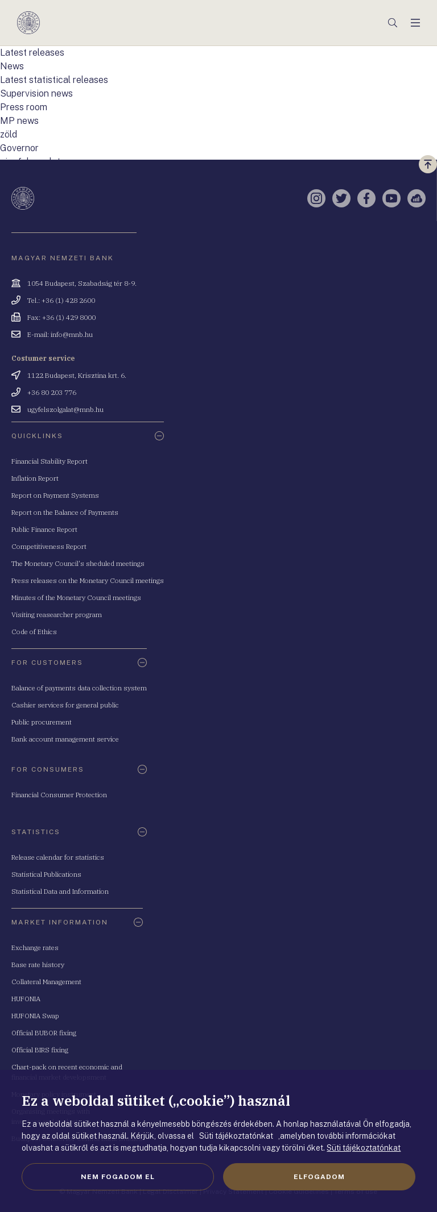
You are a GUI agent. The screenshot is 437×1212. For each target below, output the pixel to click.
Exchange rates (35, 947)
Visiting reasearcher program (56, 614)
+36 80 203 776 (51, 392)
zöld (8, 134)
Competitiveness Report (48, 546)
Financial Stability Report (49, 461)
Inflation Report (35, 478)
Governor (19, 148)
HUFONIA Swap (35, 1015)
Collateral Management (46, 981)
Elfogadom (319, 1177)
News (12, 66)
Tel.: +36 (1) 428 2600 (61, 300)
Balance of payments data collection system (79, 688)
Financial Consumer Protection (59, 794)
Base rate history (37, 964)
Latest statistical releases (54, 79)
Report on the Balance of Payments (64, 512)
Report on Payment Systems (55, 495)
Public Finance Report (44, 529)
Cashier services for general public (65, 705)
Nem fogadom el (118, 1177)
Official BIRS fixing (39, 1050)
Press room (23, 107)
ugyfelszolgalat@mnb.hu (65, 409)
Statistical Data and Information (60, 891)
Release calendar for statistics (57, 857)
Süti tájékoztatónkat (364, 1147)
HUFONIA (25, 998)
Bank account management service (65, 739)
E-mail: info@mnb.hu (60, 334)
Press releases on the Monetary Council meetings (87, 580)
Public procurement (41, 722)
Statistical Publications (46, 874)
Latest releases (32, 52)
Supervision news (36, 93)
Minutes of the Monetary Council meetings (76, 597)
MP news (19, 120)
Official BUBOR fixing (43, 1032)
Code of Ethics (34, 631)
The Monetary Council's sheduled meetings (78, 563)
